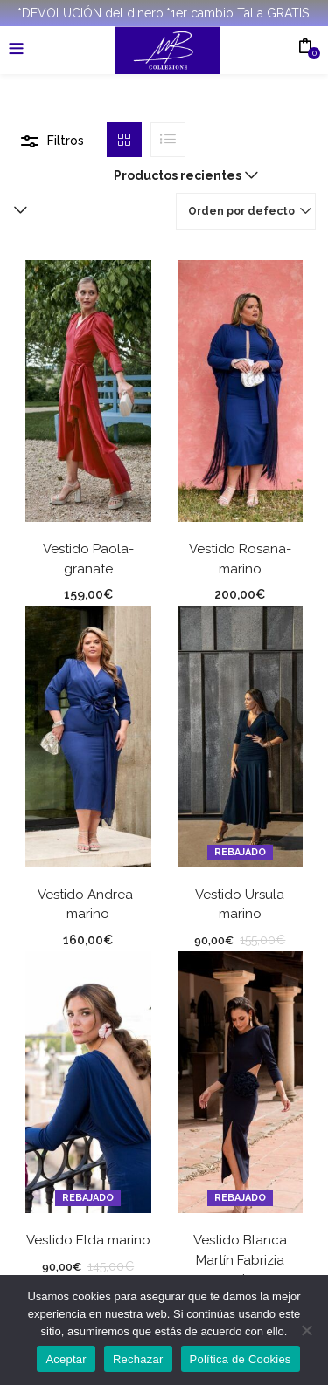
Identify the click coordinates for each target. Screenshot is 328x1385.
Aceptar (66, 1359)
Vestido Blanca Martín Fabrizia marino (240, 1259)
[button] (182, 175)
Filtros (65, 140)
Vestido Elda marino (88, 1240)
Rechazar (138, 1359)
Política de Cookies (240, 1359)
